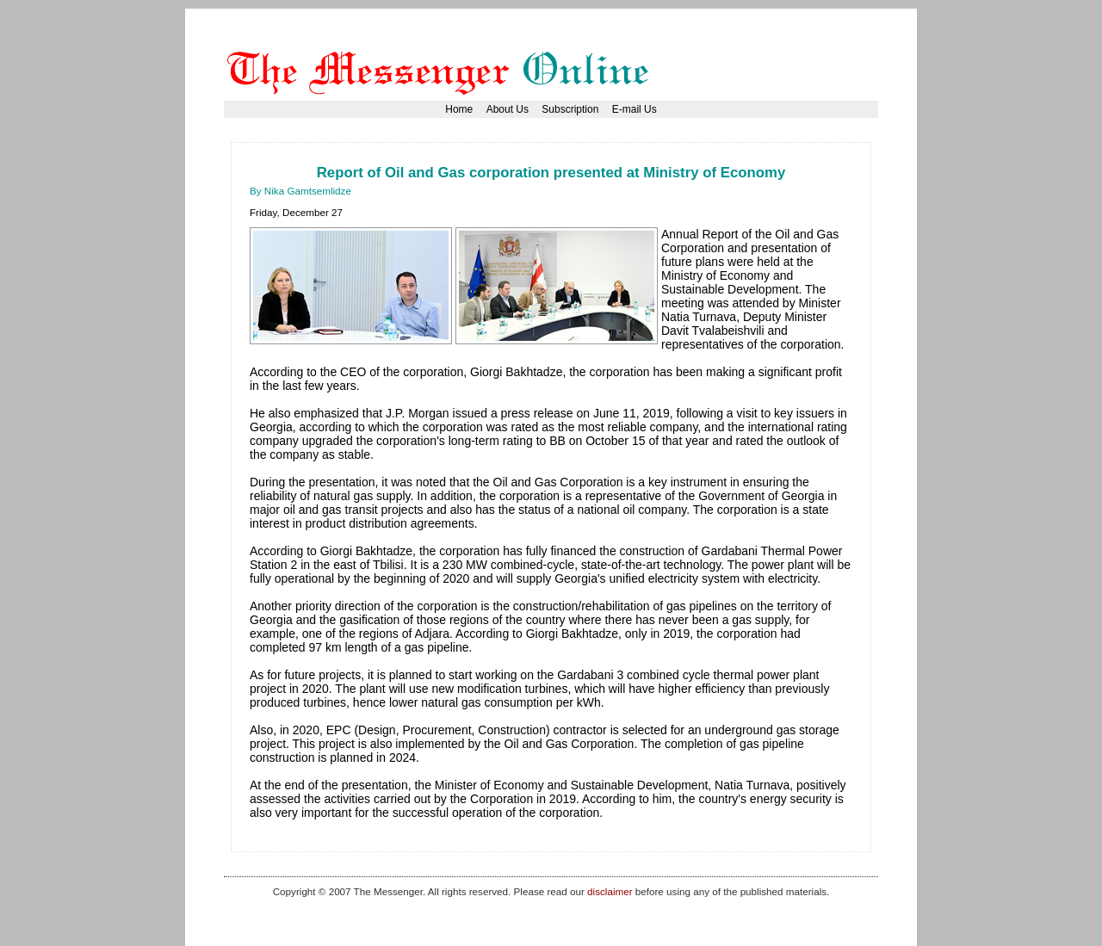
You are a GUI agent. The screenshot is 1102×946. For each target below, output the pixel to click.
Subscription (570, 109)
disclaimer (609, 891)
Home (459, 109)
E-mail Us (634, 109)
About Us (507, 109)
